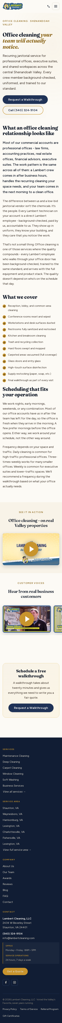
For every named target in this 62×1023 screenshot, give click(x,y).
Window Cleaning (13, 773)
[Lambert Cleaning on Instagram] (14, 982)
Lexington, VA (11, 825)
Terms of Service (29, 1009)
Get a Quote (15, 971)
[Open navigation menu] (55, 6)
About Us (8, 866)
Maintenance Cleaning (16, 755)
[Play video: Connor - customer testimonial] (27, 619)
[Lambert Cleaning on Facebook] (6, 982)
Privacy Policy (10, 1009)
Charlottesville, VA (14, 831)
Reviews (8, 884)
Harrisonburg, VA (13, 820)
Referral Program (50, 1009)
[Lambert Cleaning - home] (13, 6)
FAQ (5, 896)
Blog (5, 890)
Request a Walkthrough (25, 99)
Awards (7, 878)
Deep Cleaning (11, 761)
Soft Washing (11, 779)
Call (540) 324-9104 (23, 110)
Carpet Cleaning (12, 767)
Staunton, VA (11, 808)
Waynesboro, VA (12, 814)
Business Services (13, 785)
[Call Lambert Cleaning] (48, 6)
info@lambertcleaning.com (19, 938)
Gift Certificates (11, 1016)
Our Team (8, 872)
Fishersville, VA (11, 837)
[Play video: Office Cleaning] (31, 549)
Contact (8, 902)
